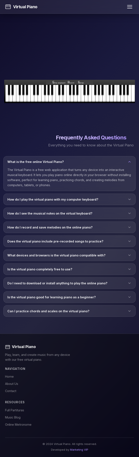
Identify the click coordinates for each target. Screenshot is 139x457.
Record (71, 82)
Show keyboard (58, 82)
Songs (81, 82)
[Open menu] (129, 6)
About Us (11, 383)
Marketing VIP (79, 449)
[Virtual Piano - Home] (21, 7)
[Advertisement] (69, 46)
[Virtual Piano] (69, 347)
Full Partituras (14, 410)
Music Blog (13, 417)
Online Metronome (18, 424)
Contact (10, 391)
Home (9, 376)
